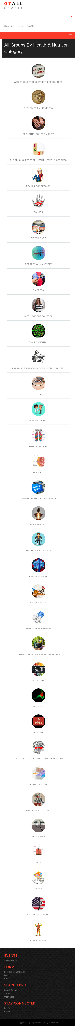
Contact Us (9, 978)
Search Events (10, 960)
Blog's (7, 1008)
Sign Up (30, 26)
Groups (7, 1011)
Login (20, 26)
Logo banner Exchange (14, 972)
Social (7, 993)
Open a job (9, 997)
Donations (8, 975)
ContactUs (8, 26)
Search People (10, 990)
